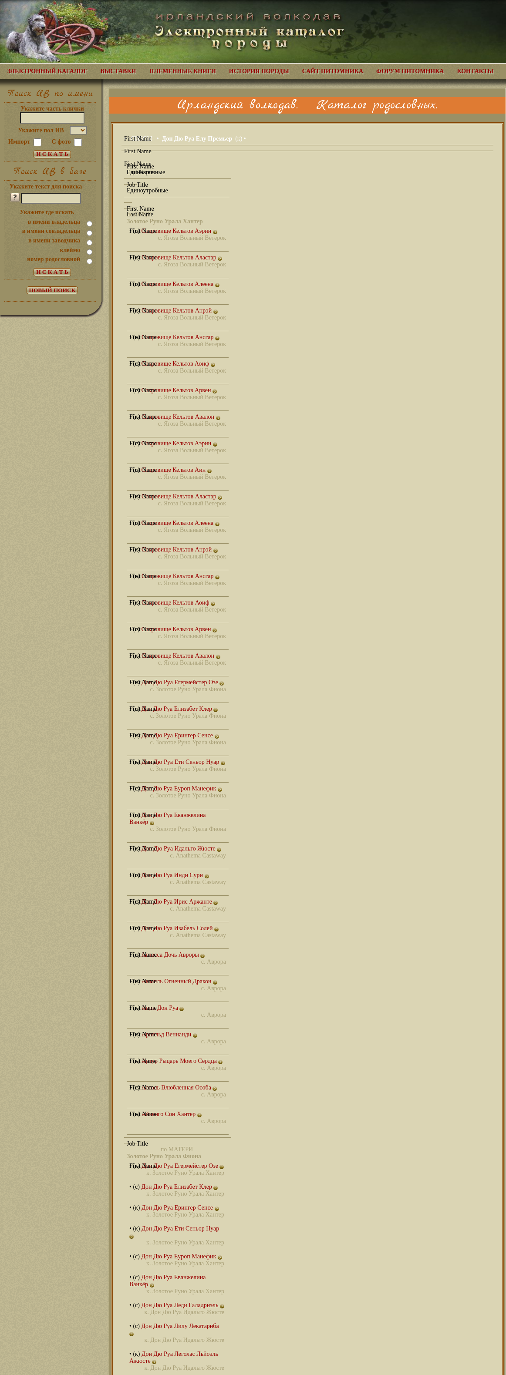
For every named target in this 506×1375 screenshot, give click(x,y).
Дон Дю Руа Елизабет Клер (179, 709)
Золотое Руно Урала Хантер (188, 1173)
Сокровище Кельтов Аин (176, 470)
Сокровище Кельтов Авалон (181, 417)
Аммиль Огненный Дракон (179, 981)
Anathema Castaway (201, 855)
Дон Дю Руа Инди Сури (175, 875)
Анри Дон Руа (163, 1008)
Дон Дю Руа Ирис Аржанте (179, 901)
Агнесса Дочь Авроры (173, 954)
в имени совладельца (51, 231)
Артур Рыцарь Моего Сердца (182, 1061)
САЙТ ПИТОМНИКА (332, 71)
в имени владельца (54, 222)
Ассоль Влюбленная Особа (179, 1087)
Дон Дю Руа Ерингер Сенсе (180, 735)
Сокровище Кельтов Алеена (180, 284)
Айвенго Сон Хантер (172, 1114)
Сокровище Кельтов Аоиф (178, 363)
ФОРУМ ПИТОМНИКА (410, 71)
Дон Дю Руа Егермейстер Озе (183, 682)
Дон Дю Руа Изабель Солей (180, 928)
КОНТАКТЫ (475, 71)
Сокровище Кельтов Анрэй (180, 310)
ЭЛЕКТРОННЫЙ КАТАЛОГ (47, 71)
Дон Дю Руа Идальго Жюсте (181, 848)
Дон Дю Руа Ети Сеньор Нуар (183, 762)
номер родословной (53, 259)
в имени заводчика (54, 240)
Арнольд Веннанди (169, 1034)
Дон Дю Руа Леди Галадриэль (182, 1305)
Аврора (216, 961)
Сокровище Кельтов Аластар (182, 257)
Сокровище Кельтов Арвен (178, 390)
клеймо (70, 250)
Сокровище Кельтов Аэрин (179, 231)
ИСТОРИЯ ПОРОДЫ (259, 71)
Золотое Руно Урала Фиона (191, 689)
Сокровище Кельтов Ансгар (180, 337)
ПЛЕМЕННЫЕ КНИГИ (182, 71)
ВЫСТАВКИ (118, 71)
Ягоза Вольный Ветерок (195, 238)
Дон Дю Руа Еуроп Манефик (181, 788)
